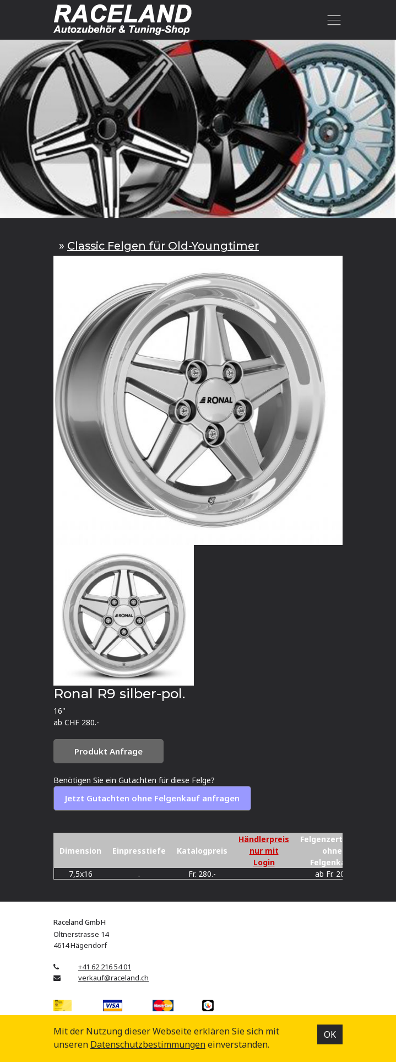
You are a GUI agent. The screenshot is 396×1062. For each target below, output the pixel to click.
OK (330, 1034)
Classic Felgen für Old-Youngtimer (163, 245)
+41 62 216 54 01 (104, 967)
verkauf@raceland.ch (113, 978)
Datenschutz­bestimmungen (147, 1044)
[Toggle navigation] (332, 20)
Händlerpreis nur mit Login (263, 850)
